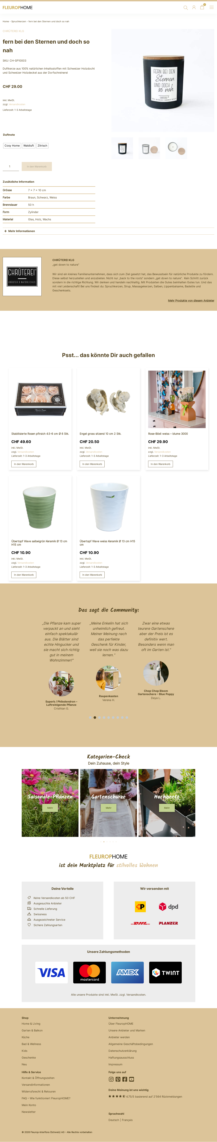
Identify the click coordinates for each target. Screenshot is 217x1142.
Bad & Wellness (31, 1044)
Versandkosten (17, 104)
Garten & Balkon (32, 1030)
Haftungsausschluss (121, 1057)
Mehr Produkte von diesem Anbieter (191, 300)
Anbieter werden (119, 1037)
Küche (25, 1037)
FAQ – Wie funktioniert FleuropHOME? (46, 1098)
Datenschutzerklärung (122, 1051)
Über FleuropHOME (120, 1023)
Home (6, 21)
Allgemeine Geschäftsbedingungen (130, 1044)
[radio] (12, 145)
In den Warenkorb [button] (24, 464)
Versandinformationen (36, 1085)
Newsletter (29, 1112)
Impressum (115, 1064)
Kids (24, 1051)
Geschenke (29, 1057)
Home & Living (31, 1023)
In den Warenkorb (37, 166)
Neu (24, 1064)
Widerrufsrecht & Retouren (39, 1091)
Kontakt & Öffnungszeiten (38, 1078)
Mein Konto (29, 1105)
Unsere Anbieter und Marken (126, 1030)
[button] (90, 717)
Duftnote (9, 134)
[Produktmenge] (11, 166)
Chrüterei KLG (13, 31)
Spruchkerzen (18, 21)
